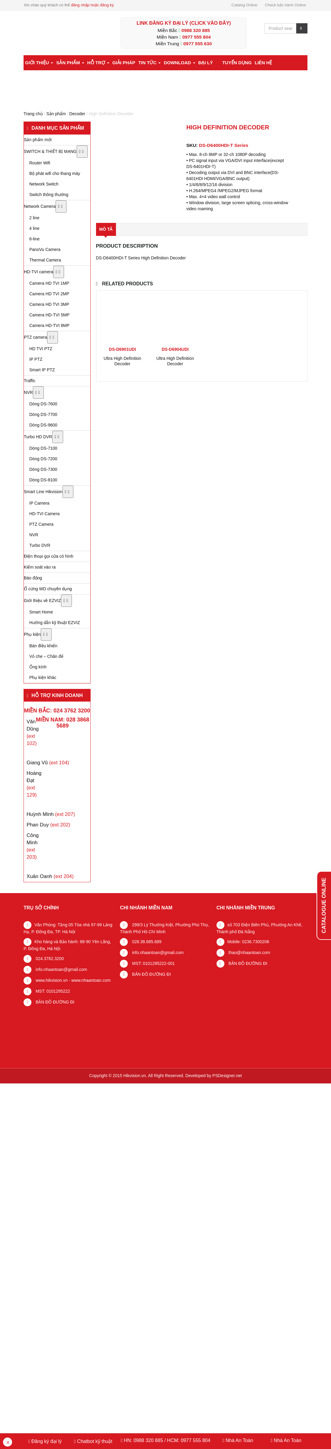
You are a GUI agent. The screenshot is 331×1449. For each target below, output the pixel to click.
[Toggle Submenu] (82, 151)
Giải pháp (123, 62)
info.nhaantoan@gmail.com (60, 969)
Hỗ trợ (98, 62)
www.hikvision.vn (51, 980)
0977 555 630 (197, 43)
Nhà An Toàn (239, 1440)
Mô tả (106, 229)
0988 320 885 (196, 30)
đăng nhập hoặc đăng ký (92, 5)
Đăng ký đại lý (46, 1441)
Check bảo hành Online (285, 5)
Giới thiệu (39, 62)
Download (179, 62)
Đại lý (205, 62)
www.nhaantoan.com (91, 980)
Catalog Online (244, 5)
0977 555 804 (196, 37)
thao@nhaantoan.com (248, 952)
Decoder (77, 113)
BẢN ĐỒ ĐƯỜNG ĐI (54, 1002)
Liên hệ (263, 62)
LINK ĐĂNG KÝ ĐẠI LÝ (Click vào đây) (184, 23)
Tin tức (149, 62)
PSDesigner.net (227, 1075)
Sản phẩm (70, 62)
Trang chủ (33, 113)
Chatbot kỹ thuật (94, 1441)
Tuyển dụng (237, 62)
